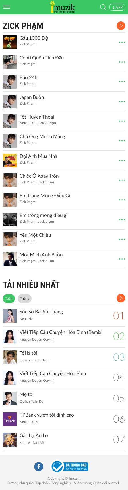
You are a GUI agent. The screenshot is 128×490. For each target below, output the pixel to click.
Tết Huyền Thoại (37, 117)
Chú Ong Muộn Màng (42, 136)
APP (117, 7)
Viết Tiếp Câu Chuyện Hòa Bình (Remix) (61, 332)
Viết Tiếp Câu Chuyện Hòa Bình (53, 373)
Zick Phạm (23, 26)
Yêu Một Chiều (35, 235)
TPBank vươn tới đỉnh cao (47, 415)
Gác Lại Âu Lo (34, 435)
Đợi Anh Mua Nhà (38, 156)
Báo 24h (28, 77)
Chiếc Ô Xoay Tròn (39, 176)
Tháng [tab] (24, 298)
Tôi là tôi (28, 353)
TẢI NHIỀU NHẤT (31, 285)
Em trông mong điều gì (43, 215)
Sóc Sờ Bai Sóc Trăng (41, 311)
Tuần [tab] (9, 298)
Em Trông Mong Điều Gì (45, 195)
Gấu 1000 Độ (34, 38)
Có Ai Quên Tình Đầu (42, 57)
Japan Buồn (32, 97)
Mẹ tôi (27, 394)
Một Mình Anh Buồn (41, 254)
